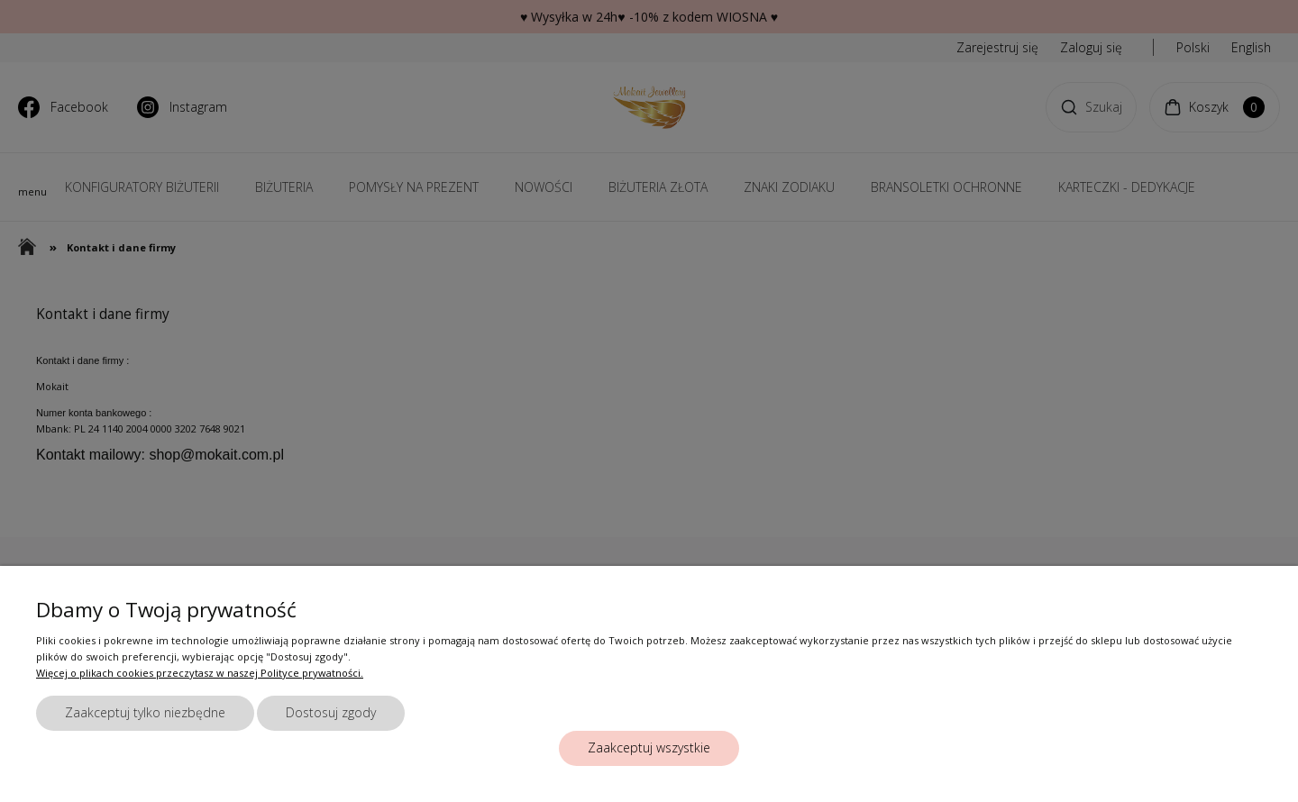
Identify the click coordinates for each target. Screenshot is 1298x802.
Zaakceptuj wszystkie (649, 747)
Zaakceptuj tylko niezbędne (145, 712)
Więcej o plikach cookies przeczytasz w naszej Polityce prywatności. (199, 672)
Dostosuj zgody (331, 712)
